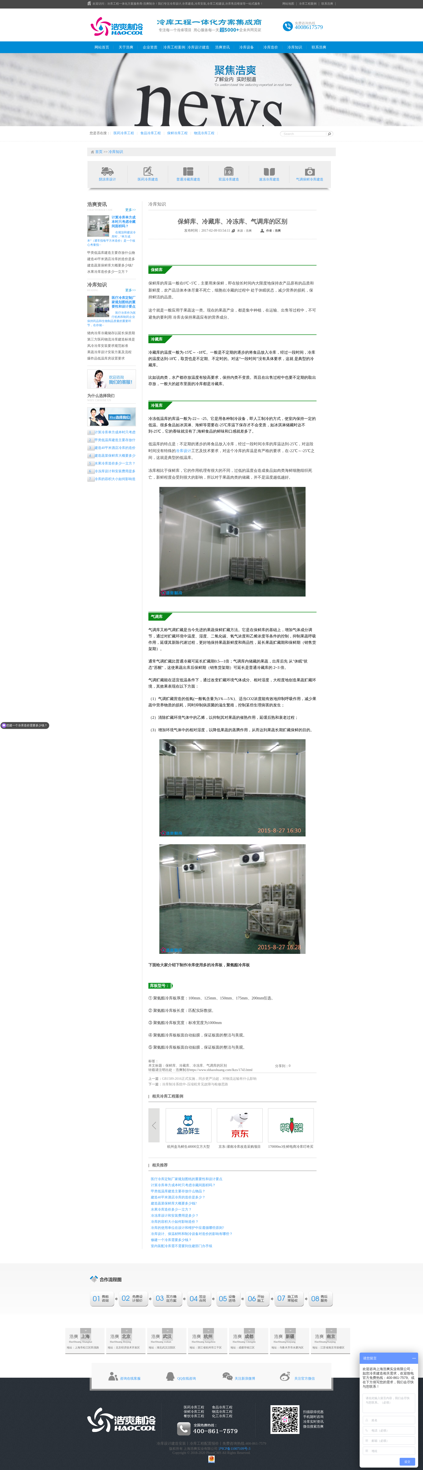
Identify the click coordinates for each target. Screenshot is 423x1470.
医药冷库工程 (124, 133)
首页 (99, 152)
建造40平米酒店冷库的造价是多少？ (111, 259)
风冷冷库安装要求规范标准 (107, 346)
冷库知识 (295, 47)
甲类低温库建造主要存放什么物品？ (111, 253)
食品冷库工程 (150, 133)
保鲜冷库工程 (177, 133)
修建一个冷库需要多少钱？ (171, 1240)
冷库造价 (270, 47)
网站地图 (288, 3)
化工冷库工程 (222, 1416)
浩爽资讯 (222, 47)
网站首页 (102, 47)
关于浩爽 (126, 47)
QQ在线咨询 (186, 1378)
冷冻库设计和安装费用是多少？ (111, 471)
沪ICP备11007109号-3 (234, 1449)
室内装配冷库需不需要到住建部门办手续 (181, 1246)
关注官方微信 (304, 1378)
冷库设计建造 (198, 47)
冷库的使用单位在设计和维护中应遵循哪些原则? (187, 1228)
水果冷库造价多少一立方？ (107, 272)
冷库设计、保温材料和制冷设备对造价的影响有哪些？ (192, 1234)
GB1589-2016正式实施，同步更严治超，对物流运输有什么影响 (209, 1079)
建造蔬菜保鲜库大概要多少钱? (110, 265)
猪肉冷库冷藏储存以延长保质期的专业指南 (111, 333)
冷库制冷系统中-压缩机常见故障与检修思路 (195, 1084)
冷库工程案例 (308, 3)
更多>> (130, 210)
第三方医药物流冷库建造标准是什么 (111, 340)
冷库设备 (246, 47)
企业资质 (150, 47)
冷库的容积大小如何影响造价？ (111, 479)
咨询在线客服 (130, 1378)
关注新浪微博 (245, 1378)
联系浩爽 (327, 3)
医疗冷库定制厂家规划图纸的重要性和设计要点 (123, 302)
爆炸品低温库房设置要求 (106, 358)
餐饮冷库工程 (194, 1416)
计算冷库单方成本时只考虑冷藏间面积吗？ (123, 222)
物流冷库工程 (204, 133)
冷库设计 (183, 450)
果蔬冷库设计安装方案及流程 (109, 352)
